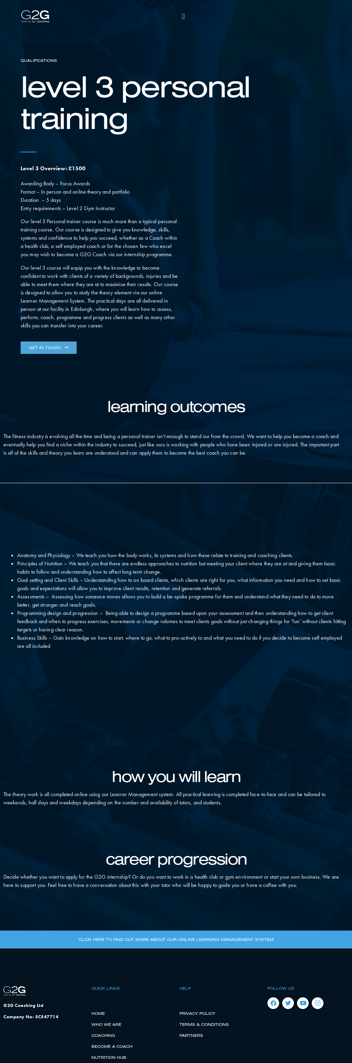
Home (98, 1013)
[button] (183, 16)
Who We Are (106, 1024)
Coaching (103, 1035)
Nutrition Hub (108, 1057)
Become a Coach (111, 1046)
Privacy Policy (197, 1013)
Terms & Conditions (204, 1024)
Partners (191, 1035)
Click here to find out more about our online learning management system (176, 939)
